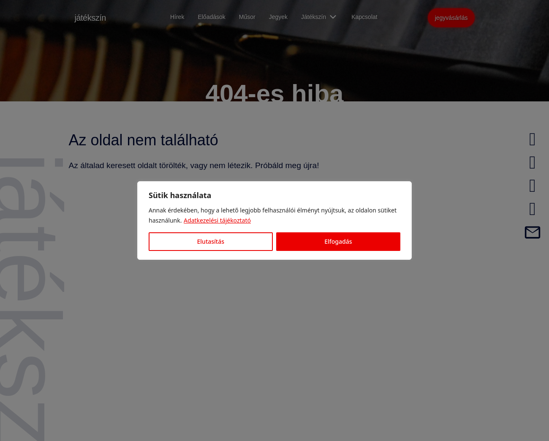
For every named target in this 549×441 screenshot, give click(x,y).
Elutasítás (210, 241)
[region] (274, 220)
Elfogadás (338, 241)
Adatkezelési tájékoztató (217, 220)
